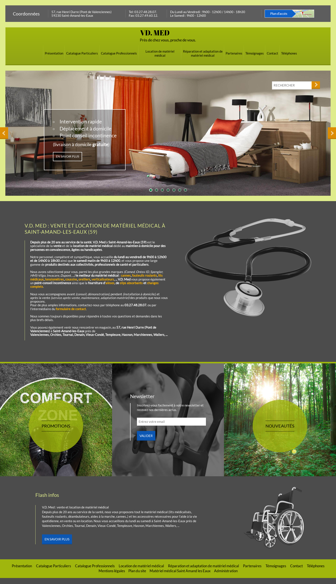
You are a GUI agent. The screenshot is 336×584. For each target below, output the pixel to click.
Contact (272, 53)
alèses (109, 283)
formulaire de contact (71, 309)
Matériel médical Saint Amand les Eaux (180, 577)
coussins (71, 279)
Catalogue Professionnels (119, 53)
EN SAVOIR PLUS (67, 156)
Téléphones (289, 53)
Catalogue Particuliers (82, 53)
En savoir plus (57, 545)
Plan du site (137, 577)
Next (331, 73)
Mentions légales (112, 577)
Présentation (54, 53)
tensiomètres (54, 279)
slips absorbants (131, 283)
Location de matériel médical (160, 53)
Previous (4, 73)
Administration (226, 577)
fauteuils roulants (144, 275)
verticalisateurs (103, 279)
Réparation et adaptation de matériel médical (203, 53)
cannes (126, 275)
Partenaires (234, 53)
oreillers (84, 279)
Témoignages (254, 53)
